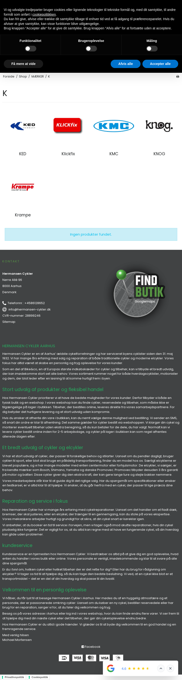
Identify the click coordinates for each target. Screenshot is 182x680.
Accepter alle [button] (160, 64)
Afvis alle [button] (125, 64)
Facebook (91, 646)
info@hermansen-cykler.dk (30, 309)
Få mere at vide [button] (23, 64)
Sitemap (8, 321)
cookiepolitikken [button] (44, 14)
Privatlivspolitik (14, 677)
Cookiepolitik (40, 677)
